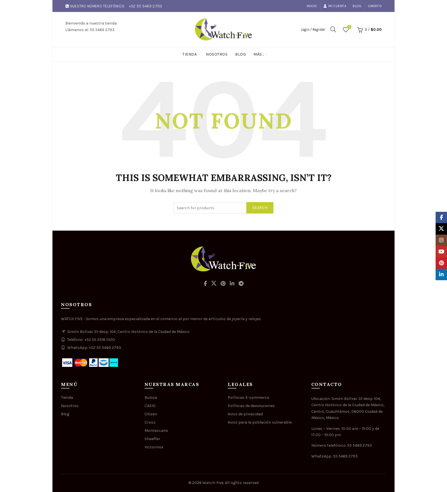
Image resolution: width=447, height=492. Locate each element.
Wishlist (348, 27)
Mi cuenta (334, 6)
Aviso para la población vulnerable (260, 422)
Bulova (151, 397)
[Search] (333, 29)
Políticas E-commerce (248, 397)
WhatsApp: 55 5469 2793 (334, 456)
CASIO (150, 405)
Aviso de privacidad (245, 414)
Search (259, 207)
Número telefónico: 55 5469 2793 (341, 445)
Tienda (189, 54)
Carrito (375, 6)
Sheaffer (152, 438)
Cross (150, 422)
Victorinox (154, 447)
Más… (258, 54)
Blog (357, 6)
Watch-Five (213, 482)
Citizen (151, 414)
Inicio (312, 6)
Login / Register (313, 29)
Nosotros (216, 54)
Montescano (156, 430)
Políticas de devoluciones (251, 405)
